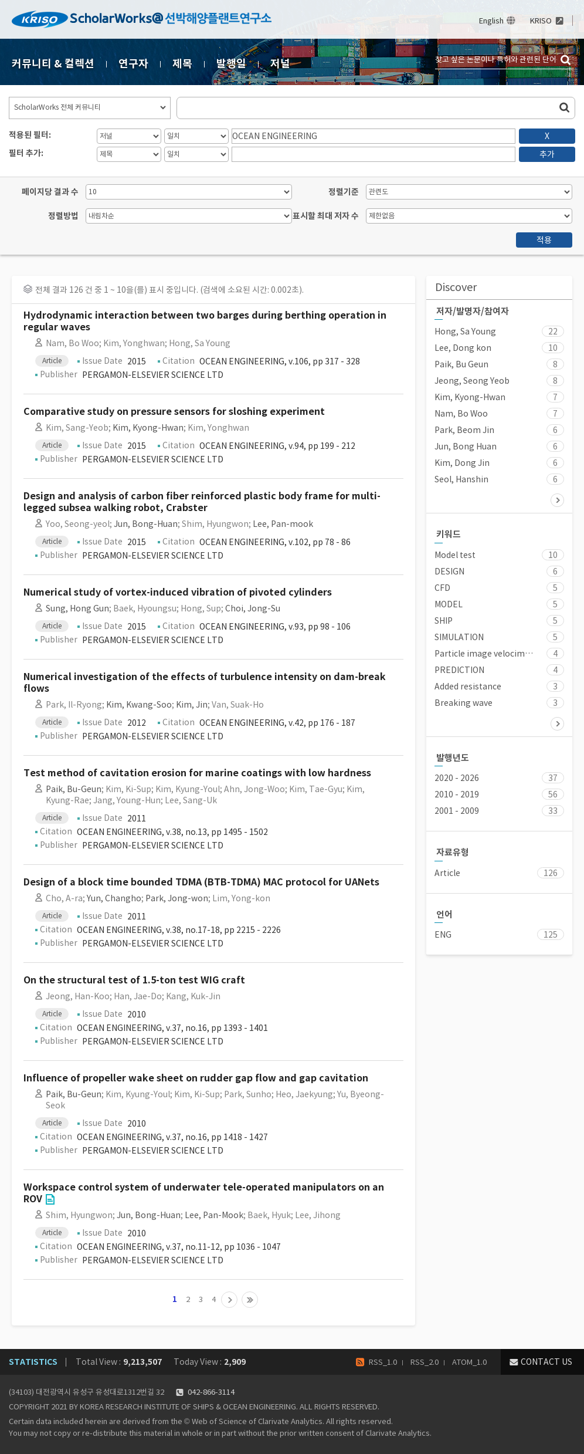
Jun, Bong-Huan (146, 524)
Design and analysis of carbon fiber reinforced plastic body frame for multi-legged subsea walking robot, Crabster (202, 502)
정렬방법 (63, 216)
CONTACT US (546, 1362)
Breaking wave (463, 703)
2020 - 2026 (456, 778)
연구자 (133, 63)
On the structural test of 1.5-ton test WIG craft (134, 980)
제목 (182, 63)
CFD (442, 588)
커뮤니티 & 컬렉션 (53, 63)
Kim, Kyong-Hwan (148, 427)
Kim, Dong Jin (462, 463)
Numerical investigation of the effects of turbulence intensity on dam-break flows (204, 683)
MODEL (448, 604)
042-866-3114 (211, 1392)
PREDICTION (459, 670)
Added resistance (467, 686)
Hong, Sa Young (465, 331)
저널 (280, 63)
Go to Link (50, 1199)
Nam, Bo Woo (461, 413)
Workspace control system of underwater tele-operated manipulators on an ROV (203, 1193)
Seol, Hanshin (461, 479)
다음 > (557, 500)
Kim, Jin (192, 704)
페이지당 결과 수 (50, 192)
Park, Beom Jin (464, 430)
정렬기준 (343, 192)
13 (250, 1299)
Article (447, 873)
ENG (442, 934)
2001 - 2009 (456, 811)
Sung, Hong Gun (77, 608)
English (491, 21)
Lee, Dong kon (462, 348)
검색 (566, 60)
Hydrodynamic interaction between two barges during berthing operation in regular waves (204, 321)
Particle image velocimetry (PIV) (484, 653)
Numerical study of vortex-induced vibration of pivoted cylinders (177, 592)
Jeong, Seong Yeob (472, 381)
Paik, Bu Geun (461, 364)
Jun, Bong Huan (465, 446)
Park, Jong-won (176, 898)
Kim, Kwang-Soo (139, 704)
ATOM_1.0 (469, 1362)
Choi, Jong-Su (252, 608)
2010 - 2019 (456, 794)
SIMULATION (459, 637)
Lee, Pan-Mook (214, 1215)
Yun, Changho (114, 898)
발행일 (231, 63)
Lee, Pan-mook (283, 524)
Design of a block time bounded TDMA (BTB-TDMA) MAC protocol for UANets (201, 882)
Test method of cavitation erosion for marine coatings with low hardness (197, 773)
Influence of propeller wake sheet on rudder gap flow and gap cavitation (195, 1078)
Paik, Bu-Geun (73, 789)
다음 (229, 1299)
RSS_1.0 (383, 1362)
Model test (455, 555)
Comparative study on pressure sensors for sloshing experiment (174, 411)
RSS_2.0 (424, 1362)
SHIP (443, 621)
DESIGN (449, 571)
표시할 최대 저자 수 (326, 216)
